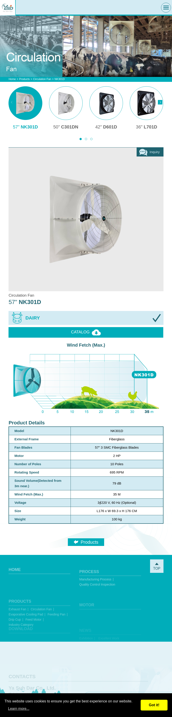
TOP (156, 566)
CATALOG (86, 332)
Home (12, 79)
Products (24, 79)
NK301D (25, 126)
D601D (106, 126)
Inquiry (149, 152)
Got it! (154, 705)
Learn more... (18, 708)
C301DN (65, 126)
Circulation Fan (42, 79)
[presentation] (12, 102)
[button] (80, 139)
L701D (146, 126)
